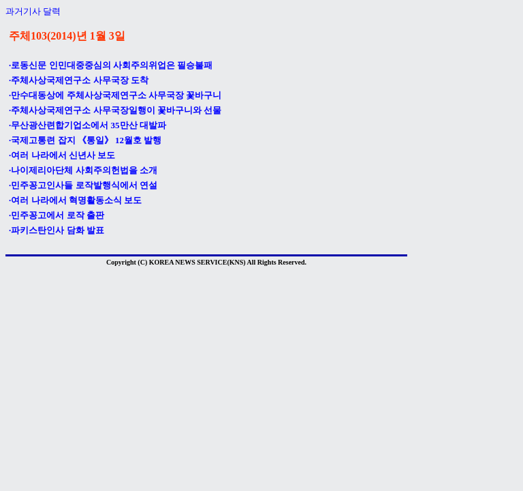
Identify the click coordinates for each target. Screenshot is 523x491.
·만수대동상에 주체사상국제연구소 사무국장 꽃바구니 (115, 95)
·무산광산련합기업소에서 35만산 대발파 (87, 125)
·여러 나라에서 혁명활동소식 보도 (75, 200)
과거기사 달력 (33, 11)
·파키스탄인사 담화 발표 (56, 230)
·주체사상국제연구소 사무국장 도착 (78, 80)
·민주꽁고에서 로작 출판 (56, 215)
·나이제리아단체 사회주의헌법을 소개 (83, 170)
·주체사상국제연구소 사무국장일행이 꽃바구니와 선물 (115, 110)
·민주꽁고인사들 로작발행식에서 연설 (83, 185)
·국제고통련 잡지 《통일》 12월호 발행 (85, 140)
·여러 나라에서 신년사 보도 (62, 155)
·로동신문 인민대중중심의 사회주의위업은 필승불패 (110, 65)
